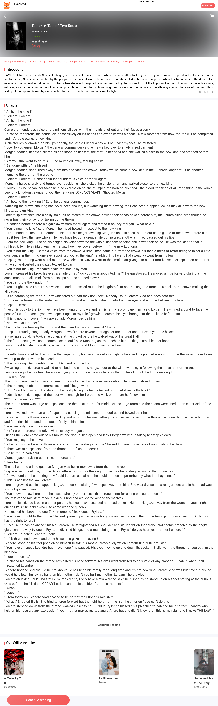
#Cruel (33, 61)
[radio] (33, 41)
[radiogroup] (40, 41)
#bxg (42, 61)
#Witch (140, 61)
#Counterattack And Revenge (104, 61)
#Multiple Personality (15, 61)
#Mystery (62, 61)
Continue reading (38, 700)
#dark (51, 61)
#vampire (128, 61)
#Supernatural (78, 61)
